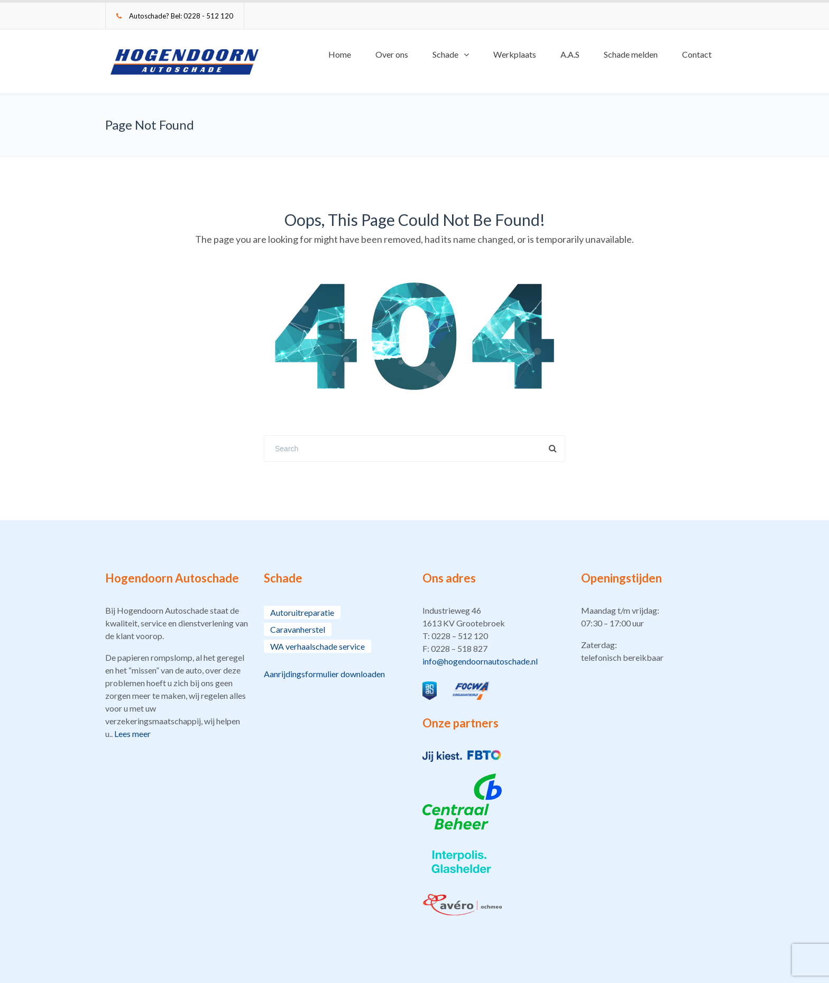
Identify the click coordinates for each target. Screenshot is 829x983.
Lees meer (132, 734)
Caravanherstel (297, 629)
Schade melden (631, 54)
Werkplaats (514, 54)
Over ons (391, 54)
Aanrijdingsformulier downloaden (324, 674)
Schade (445, 54)
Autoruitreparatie (302, 612)
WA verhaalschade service (317, 646)
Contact (697, 54)
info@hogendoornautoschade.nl (480, 661)
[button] (493, 636)
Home (339, 54)
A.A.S (569, 54)
